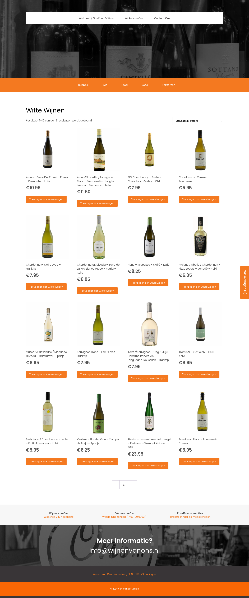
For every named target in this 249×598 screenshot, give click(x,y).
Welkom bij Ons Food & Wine (96, 18)
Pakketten (168, 85)
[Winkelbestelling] (198, 121)
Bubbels (83, 85)
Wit (105, 85)
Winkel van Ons (134, 18)
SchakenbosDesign (128, 588)
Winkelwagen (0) (245, 282)
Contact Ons (162, 18)
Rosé (145, 85)
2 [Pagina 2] (123, 484)
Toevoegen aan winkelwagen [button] (46, 199)
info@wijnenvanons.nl (124, 550)
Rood (124, 85)
